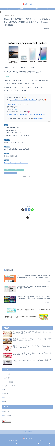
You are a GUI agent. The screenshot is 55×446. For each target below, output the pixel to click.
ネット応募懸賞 (13, 169)
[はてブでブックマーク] (29, 209)
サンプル (6, 394)
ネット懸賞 (7, 374)
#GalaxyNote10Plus (31, 100)
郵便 (5, 401)
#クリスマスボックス (18, 100)
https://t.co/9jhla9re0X (13, 114)
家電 (14, 172)
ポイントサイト (8, 398)
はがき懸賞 (7, 378)
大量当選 (21, 169)
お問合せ (41, 441)
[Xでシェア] (22, 209)
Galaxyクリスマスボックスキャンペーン (16, 163)
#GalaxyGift (23, 114)
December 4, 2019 (40, 119)
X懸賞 (6, 169)
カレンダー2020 (8, 172)
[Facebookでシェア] (26, 209)
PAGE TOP (27, 432)
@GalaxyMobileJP (13, 104)
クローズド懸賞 (8, 382)
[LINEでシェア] (32, 209)
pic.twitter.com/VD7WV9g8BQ (37, 114)
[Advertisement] (27, 34)
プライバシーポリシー (14, 441)
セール (6, 390)
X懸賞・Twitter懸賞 (9, 386)
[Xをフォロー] (27, 217)
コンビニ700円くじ (9, 415)
